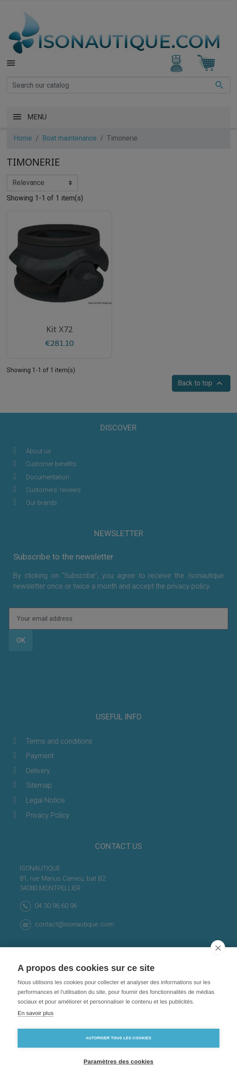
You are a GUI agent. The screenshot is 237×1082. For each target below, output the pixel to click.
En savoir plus (36, 1013)
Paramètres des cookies (118, 1061)
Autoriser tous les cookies (118, 1038)
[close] (218, 947)
